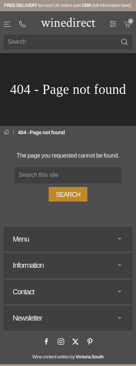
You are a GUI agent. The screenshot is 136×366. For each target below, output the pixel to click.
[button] (8, 24)
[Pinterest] (90, 341)
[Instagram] (61, 341)
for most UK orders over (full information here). (68, 5)
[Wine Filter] (113, 23)
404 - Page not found (41, 132)
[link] (128, 23)
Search (68, 194)
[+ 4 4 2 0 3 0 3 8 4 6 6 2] (22, 24)
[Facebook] (46, 341)
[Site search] (68, 42)
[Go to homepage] (68, 22)
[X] (75, 341)
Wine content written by (68, 356)
